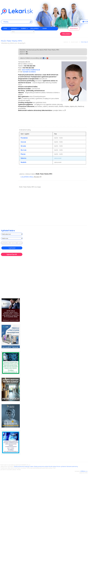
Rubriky (24, 28)
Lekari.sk (65, 42)
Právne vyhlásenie (61, 466)
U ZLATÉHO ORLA (27, 177)
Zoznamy (15, 28)
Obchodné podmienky (72, 466)
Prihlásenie (66, 34)
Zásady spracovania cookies (41, 466)
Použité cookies (52, 466)
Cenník (44, 28)
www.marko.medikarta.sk (31, 70)
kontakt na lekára (29, 72)
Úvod (5, 28)
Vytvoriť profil (12, 254)
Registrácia (74, 28)
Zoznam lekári (74, 42)
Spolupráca (34, 28)
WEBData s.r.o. (84, 471)
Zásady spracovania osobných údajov (24, 466)
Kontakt (6, 32)
